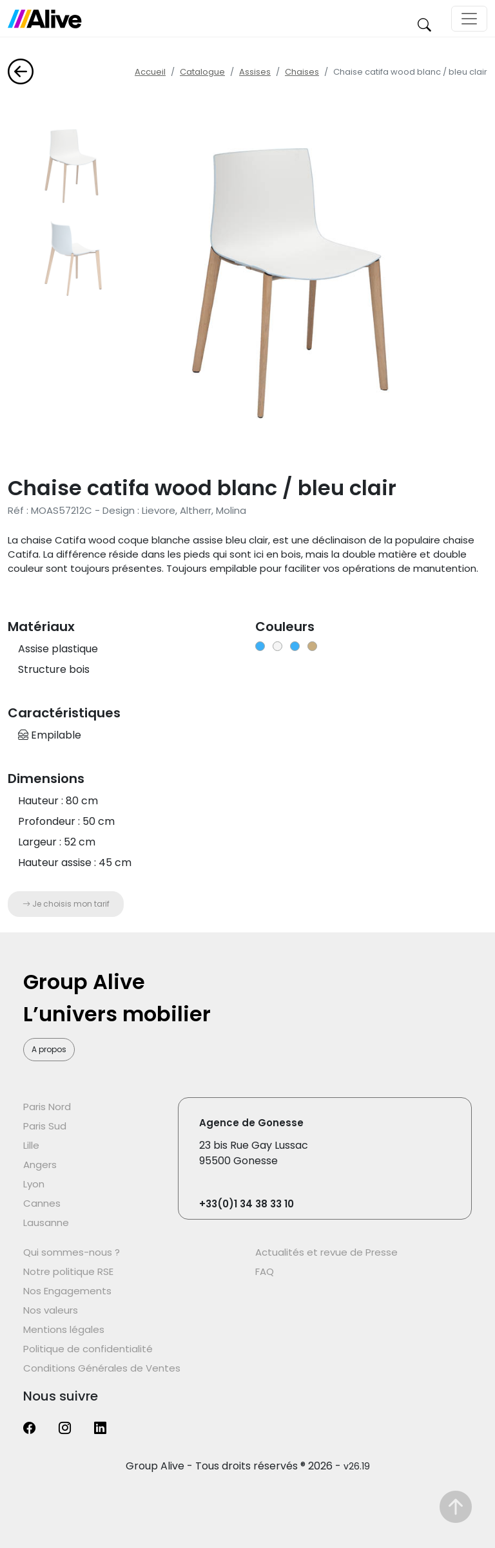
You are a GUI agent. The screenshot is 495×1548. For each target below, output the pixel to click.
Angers (40, 1164)
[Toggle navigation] (469, 19)
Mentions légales (63, 1329)
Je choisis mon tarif (66, 903)
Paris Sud (44, 1126)
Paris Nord (47, 1106)
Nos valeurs (50, 1310)
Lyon (33, 1184)
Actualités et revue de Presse (326, 1252)
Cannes (42, 1203)
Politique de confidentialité (88, 1348)
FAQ (264, 1271)
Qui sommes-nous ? (71, 1252)
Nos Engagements (67, 1291)
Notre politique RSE (68, 1271)
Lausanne (46, 1222)
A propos (49, 1049)
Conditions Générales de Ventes (101, 1368)
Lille (31, 1145)
